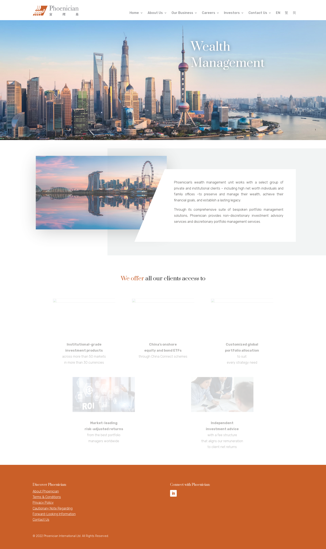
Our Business (182, 13)
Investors (232, 13)
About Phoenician (46, 491)
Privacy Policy (43, 503)
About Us (155, 13)
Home (134, 13)
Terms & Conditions (47, 497)
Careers (208, 13)
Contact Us (257, 13)
